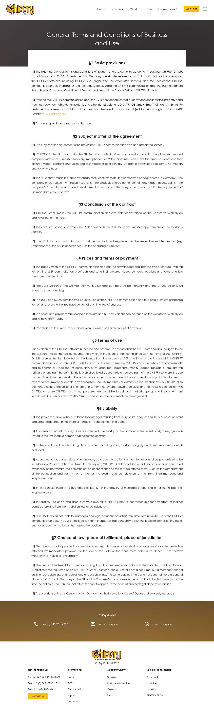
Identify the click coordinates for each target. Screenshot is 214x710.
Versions (136, 9)
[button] (205, 9)
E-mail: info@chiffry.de (40, 689)
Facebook (152, 677)
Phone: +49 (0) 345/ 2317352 (44, 677)
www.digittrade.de (53, 114)
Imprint (71, 695)
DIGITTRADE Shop (156, 695)
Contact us (37, 695)
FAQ (150, 9)
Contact (191, 8)
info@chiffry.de (108, 624)
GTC (70, 683)
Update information (118, 683)
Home (101, 9)
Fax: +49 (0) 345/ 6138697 (42, 683)
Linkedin (151, 689)
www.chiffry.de (162, 624)
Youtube (152, 683)
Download (118, 9)
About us (73, 701)
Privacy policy (76, 689)
